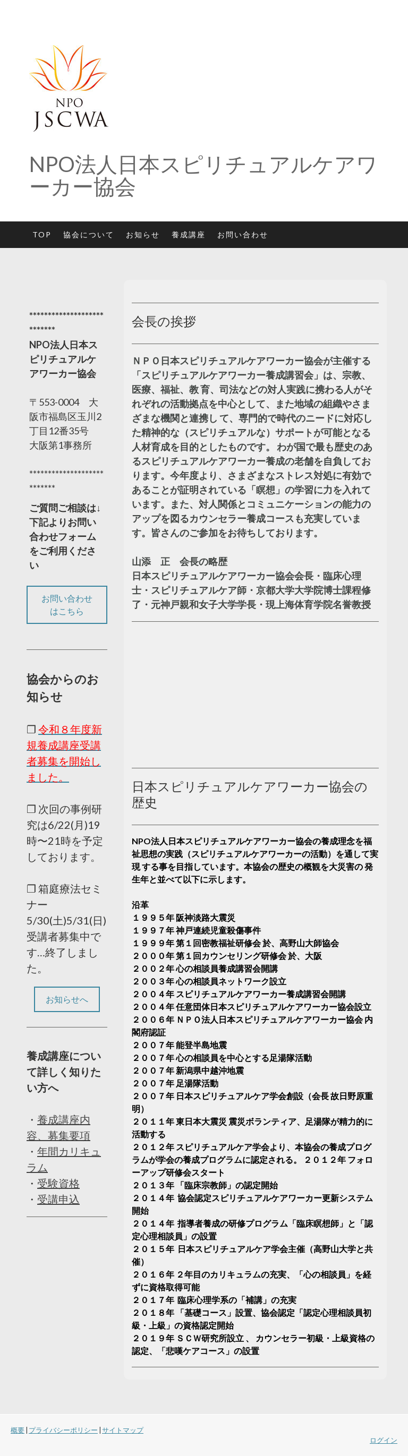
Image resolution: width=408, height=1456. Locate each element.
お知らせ (143, 234)
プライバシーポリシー (63, 1430)
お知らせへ (67, 999)
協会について (88, 234)
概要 (17, 1430)
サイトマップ (122, 1430)
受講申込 (58, 1199)
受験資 (53, 1183)
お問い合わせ (242, 234)
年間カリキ (63, 1151)
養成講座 (189, 234)
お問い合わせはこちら (66, 604)
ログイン (383, 1440)
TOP (42, 234)
